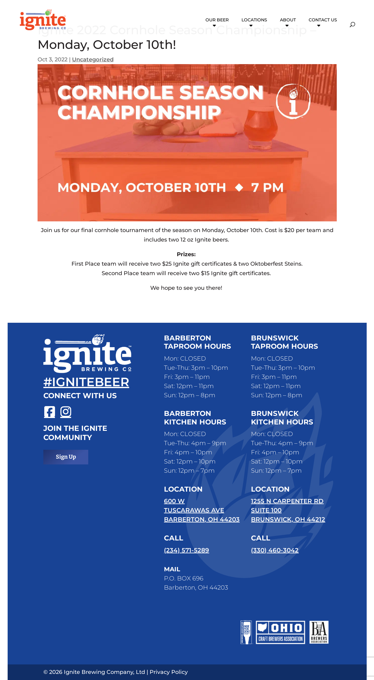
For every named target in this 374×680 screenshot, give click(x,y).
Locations (254, 20)
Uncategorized (93, 59)
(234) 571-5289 (186, 550)
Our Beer (217, 20)
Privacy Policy (169, 672)
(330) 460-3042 (275, 550)
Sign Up (66, 456)
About (288, 20)
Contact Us (323, 20)
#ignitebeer (86, 381)
